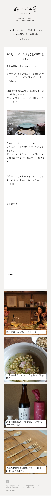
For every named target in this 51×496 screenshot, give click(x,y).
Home (12, 30)
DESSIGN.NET (10, 490)
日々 (40, 30)
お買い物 (34, 34)
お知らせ (32, 30)
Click (12, 184)
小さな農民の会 (20, 34)
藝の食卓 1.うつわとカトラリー (22, 332)
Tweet (10, 274)
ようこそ (21, 30)
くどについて (25, 39)
